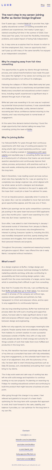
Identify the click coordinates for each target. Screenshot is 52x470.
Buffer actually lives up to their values (21, 291)
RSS (48, 5)
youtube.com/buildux (26, 444)
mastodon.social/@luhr (26, 459)
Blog (42, 5)
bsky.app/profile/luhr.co (26, 454)
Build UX (27, 23)
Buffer (29, 129)
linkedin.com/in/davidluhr (26, 440)
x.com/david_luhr (26, 449)
